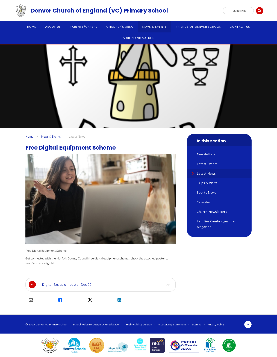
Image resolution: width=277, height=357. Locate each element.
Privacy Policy (215, 324)
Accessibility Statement (172, 324)
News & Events (51, 136)
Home (29, 136)
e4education (112, 324)
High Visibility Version (139, 324)
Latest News (77, 136)
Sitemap (197, 324)
